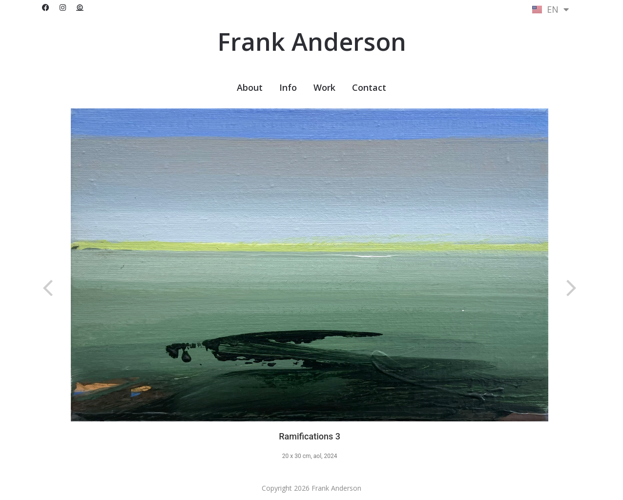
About (250, 87)
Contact (369, 87)
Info (288, 87)
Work (324, 87)
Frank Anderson (311, 41)
